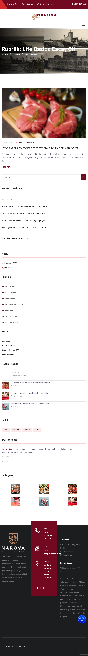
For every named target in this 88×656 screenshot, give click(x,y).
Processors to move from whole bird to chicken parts (40, 148)
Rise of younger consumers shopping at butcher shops (25, 227)
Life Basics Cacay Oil (14, 304)
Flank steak (10, 298)
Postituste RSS (8, 345)
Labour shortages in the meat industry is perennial (23, 213)
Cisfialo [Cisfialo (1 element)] (27, 430)
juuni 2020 (8, 267)
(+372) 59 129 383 (78, 4)
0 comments (30, 143)
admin (20, 143)
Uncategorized (11, 322)
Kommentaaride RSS (10, 350)
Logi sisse (6, 341)
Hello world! (7, 199)
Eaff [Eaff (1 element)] (37, 430)
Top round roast (12, 316)
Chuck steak (10, 292)
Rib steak (9, 310)
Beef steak (10, 286)
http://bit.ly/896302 (25, 453)
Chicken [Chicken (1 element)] (16, 430)
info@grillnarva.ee (47, 4)
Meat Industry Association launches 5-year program (24, 220)
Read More (7, 167)
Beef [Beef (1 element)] (5, 430)
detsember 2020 (10, 263)
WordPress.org (8, 355)
